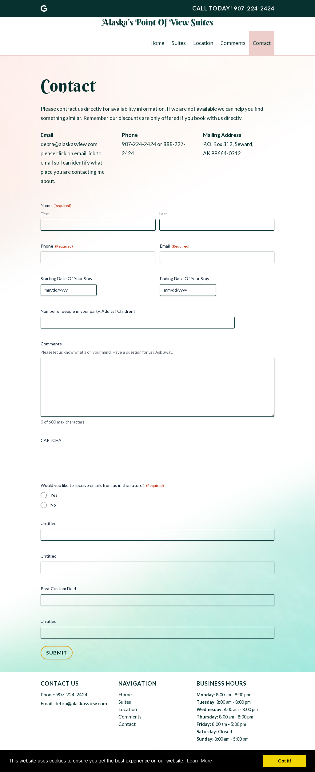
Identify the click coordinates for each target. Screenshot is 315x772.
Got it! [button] (284, 760)
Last (163, 213)
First (45, 213)
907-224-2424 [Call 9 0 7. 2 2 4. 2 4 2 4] (71, 694)
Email (174, 246)
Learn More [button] (199, 760)
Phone (57, 246)
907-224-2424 (139, 144)
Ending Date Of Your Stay (184, 278)
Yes (54, 495)
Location (203, 43)
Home (157, 43)
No (53, 504)
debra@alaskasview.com (69, 144)
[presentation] (87, 458)
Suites (179, 43)
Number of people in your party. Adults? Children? (88, 311)
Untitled (49, 523)
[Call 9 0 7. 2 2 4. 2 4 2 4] (254, 8)
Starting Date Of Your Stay (66, 278)
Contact (262, 43)
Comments (233, 43)
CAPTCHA (51, 440)
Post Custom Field (58, 588)
